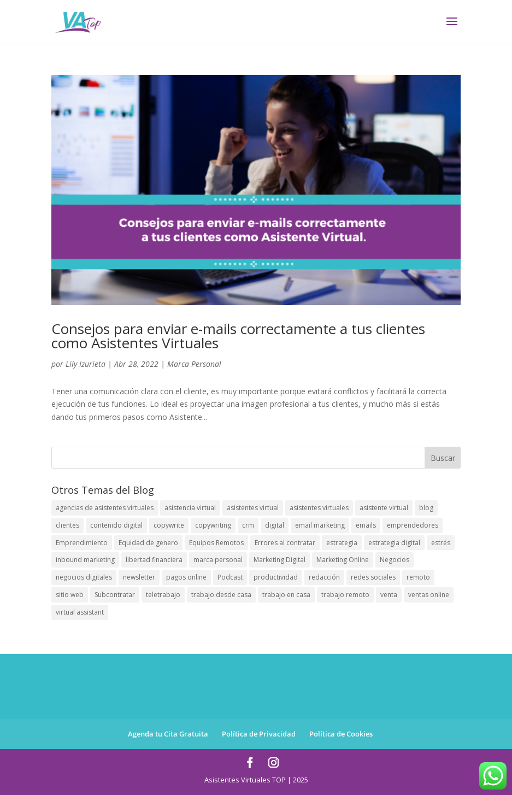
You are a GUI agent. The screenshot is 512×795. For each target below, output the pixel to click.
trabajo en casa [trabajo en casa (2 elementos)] (286, 594)
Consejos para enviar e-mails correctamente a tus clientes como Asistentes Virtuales (238, 336)
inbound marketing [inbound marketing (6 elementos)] (85, 559)
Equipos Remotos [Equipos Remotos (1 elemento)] (216, 542)
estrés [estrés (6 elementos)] (440, 542)
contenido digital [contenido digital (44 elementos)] (116, 525)
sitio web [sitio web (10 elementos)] (70, 594)
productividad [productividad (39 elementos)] (276, 577)
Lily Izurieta (85, 364)
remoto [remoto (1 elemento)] (418, 577)
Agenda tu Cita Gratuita (168, 734)
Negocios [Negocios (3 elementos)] (394, 559)
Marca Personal (194, 364)
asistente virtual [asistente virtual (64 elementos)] (384, 507)
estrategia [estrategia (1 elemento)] (341, 542)
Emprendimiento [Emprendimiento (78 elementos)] (82, 542)
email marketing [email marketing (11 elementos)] (320, 525)
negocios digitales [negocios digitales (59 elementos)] (84, 577)
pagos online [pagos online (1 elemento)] (186, 577)
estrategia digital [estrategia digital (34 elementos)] (394, 542)
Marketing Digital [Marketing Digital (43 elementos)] (279, 559)
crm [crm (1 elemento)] (248, 525)
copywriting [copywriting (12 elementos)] (213, 525)
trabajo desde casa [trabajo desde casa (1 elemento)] (221, 594)
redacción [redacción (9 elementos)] (324, 577)
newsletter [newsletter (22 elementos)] (139, 577)
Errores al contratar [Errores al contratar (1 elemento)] (285, 542)
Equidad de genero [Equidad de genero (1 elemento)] (148, 542)
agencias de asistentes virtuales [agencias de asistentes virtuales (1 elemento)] (105, 507)
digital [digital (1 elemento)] (274, 525)
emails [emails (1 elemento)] (366, 525)
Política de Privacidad (259, 734)
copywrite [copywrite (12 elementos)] (169, 525)
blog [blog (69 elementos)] (426, 507)
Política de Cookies (341, 734)
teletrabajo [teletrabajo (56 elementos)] (163, 594)
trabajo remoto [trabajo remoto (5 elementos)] (345, 594)
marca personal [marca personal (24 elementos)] (218, 559)
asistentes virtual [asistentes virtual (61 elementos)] (253, 507)
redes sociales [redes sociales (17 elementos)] (373, 577)
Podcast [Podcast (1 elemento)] (230, 577)
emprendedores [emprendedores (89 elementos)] (412, 525)
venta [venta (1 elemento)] (388, 594)
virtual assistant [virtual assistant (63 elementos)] (80, 612)
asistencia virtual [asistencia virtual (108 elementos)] (190, 507)
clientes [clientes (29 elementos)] (67, 525)
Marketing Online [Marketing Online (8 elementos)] (342, 559)
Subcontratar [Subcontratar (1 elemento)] (115, 594)
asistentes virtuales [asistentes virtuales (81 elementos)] (319, 507)
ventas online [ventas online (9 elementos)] (428, 594)
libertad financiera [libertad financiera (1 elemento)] (154, 559)
